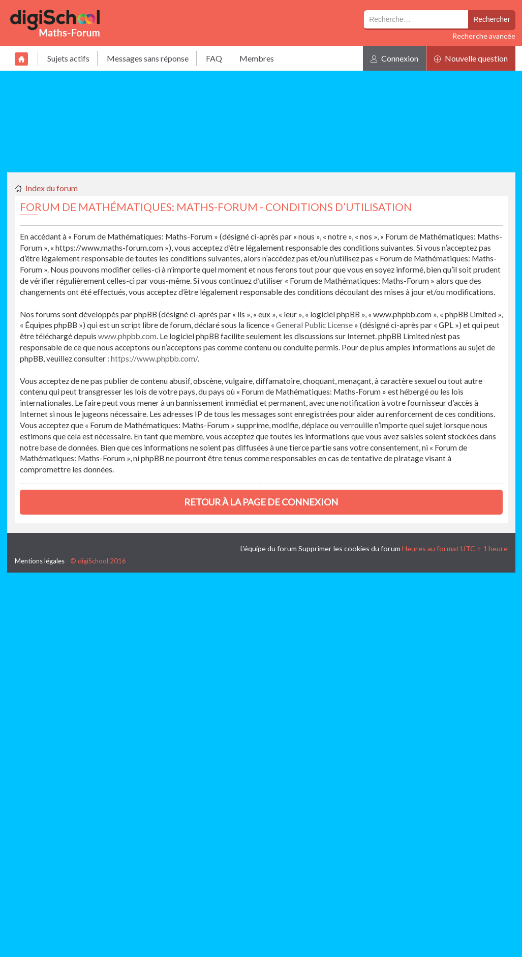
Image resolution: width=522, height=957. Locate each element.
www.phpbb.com (127, 336)
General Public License (314, 325)
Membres (256, 58)
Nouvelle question (471, 58)
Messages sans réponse (148, 58)
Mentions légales (40, 561)
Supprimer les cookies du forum (349, 548)
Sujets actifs (68, 58)
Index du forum (51, 188)
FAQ (214, 58)
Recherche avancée (483, 36)
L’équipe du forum (268, 548)
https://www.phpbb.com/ (154, 358)
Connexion (394, 58)
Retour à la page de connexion (261, 501)
